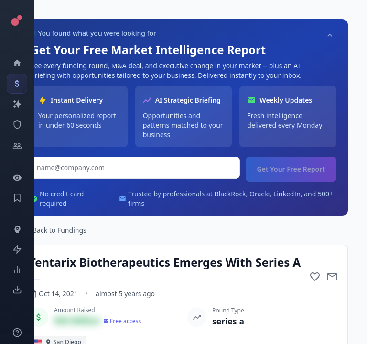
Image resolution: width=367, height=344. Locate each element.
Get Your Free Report (291, 168)
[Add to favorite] (315, 276)
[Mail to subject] (332, 276)
